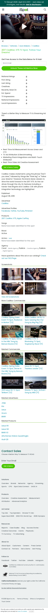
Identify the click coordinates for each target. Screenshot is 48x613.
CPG (10, 486)
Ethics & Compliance (37, 599)
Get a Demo (25, 549)
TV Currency (6, 534)
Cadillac (5, 203)
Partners (15, 549)
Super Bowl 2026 (8, 516)
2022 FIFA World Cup (24, 516)
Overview (5, 483)
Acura (4, 413)
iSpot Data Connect (21, 486)
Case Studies (14, 528)
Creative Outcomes (9, 531)
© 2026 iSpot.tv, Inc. (8, 599)
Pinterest (29, 211)
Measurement (34, 498)
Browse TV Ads (28, 513)
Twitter (13, 211)
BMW (4, 416)
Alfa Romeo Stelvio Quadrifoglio (15, 436)
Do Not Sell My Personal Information (14, 588)
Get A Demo (8, 466)
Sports (4, 486)
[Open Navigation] (3, 9)
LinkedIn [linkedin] (30, 560)
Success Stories (33, 528)
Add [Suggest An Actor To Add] (10, 238)
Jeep (4, 403)
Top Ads (5, 513)
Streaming (39, 483)
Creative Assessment (19, 498)
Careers (26, 546)
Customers (16, 546)
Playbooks (30, 531)
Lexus (4, 410)
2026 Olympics (39, 516)
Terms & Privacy (22, 599)
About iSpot (6, 546)
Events (21, 531)
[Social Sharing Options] (2, 41)
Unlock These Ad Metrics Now (24, 68)
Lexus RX (5, 426)
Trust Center (6, 601)
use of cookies (22, 611)
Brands (13, 483)
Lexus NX (5, 429)
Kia (3, 406)
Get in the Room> (34, 4)
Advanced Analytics (19, 501)
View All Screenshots (10, 297)
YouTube (20, 211)
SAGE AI (34, 486)
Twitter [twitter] (14, 560)
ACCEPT (31, 611)
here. (19, 584)
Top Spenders (15, 513)
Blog (23, 528)
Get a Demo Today (11, 167)
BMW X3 (5, 432)
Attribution (6, 501)
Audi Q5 (5, 439)
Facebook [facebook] (5, 560)
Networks (21, 483)
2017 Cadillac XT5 (9, 218)
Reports (5, 528)
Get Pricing (36, 549)
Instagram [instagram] (39, 560)
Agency (30, 483)
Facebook (6, 211)
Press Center (36, 546)
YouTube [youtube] (22, 560)
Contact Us (6, 549)
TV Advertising (18, 534)
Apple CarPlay (23, 218)
